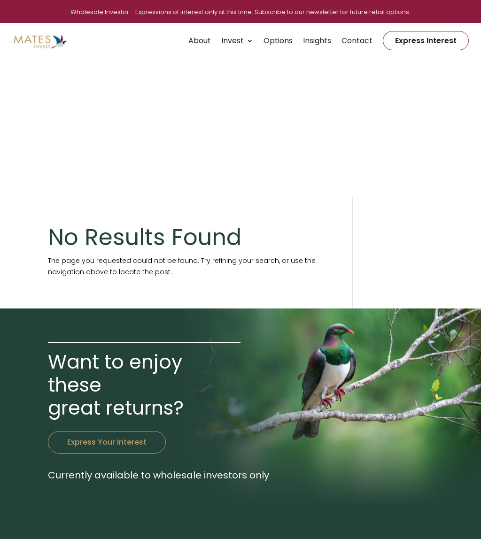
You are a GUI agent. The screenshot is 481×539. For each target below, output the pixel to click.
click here (180, 491)
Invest (232, 40)
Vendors (393, 412)
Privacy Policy (279, 519)
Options (278, 40)
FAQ (386, 467)
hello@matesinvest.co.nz (221, 424)
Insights (317, 40)
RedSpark (364, 519)
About (199, 40)
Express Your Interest (107, 309)
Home (322, 412)
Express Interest (426, 40)
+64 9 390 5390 (206, 412)
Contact (356, 40)
